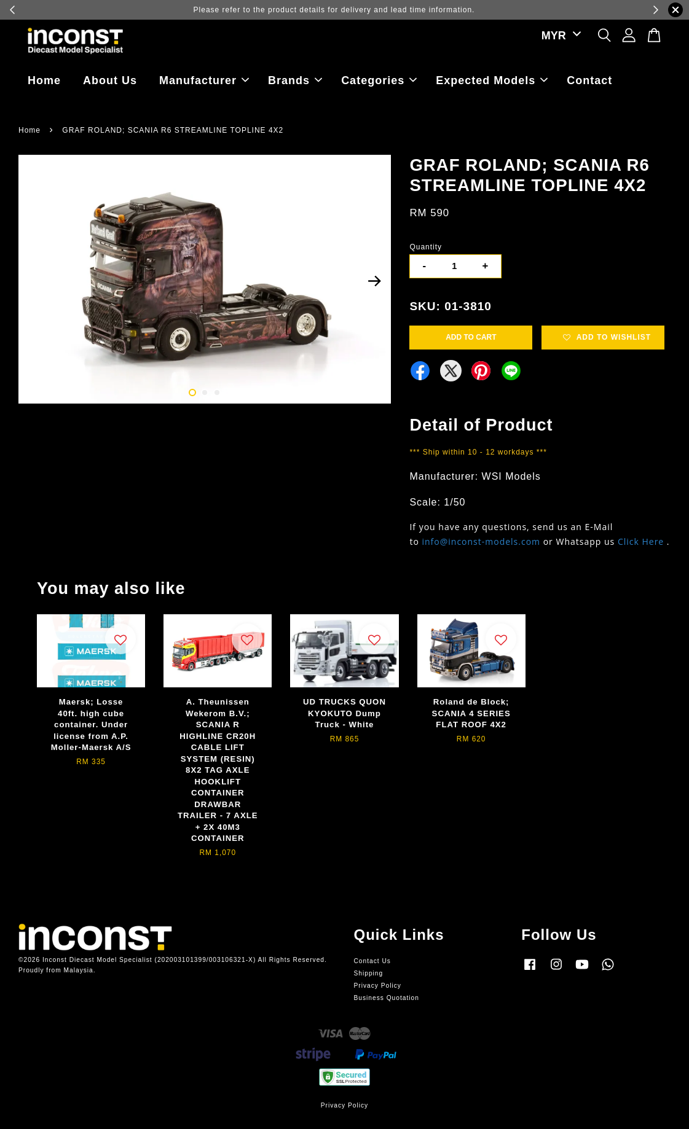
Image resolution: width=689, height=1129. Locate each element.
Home (44, 80)
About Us (110, 80)
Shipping (369, 973)
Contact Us (372, 961)
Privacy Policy (377, 985)
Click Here (641, 541)
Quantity (425, 247)
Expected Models (492, 80)
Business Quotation (386, 997)
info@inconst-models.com (481, 541)
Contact (589, 80)
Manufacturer (204, 80)
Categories (379, 80)
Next (374, 281)
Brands (295, 80)
